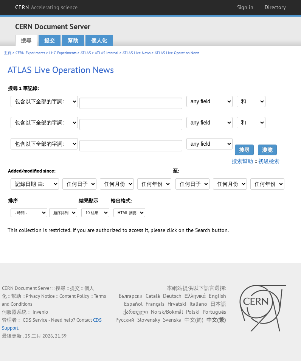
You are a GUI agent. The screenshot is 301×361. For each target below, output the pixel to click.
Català (153, 296)
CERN (46, 7)
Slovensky (148, 319)
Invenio (40, 312)
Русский (124, 319)
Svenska (172, 319)
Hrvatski (177, 303)
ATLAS (86, 52)
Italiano (198, 303)
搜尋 (26, 40)
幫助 (73, 40)
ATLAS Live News (136, 52)
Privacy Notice (40, 296)
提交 (49, 40)
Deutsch (172, 296)
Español (133, 303)
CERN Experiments (30, 52)
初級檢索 (268, 161)
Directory (275, 7)
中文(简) (194, 319)
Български (131, 296)
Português (214, 311)
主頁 (7, 52)
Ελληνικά (195, 296)
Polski (193, 311)
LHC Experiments (62, 52)
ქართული (135, 311)
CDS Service (35, 320)
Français (155, 303)
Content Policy (74, 296)
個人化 (99, 40)
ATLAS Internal (106, 52)
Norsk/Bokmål (167, 311)
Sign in (245, 7)
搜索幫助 (242, 161)
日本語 (218, 303)
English (217, 296)
